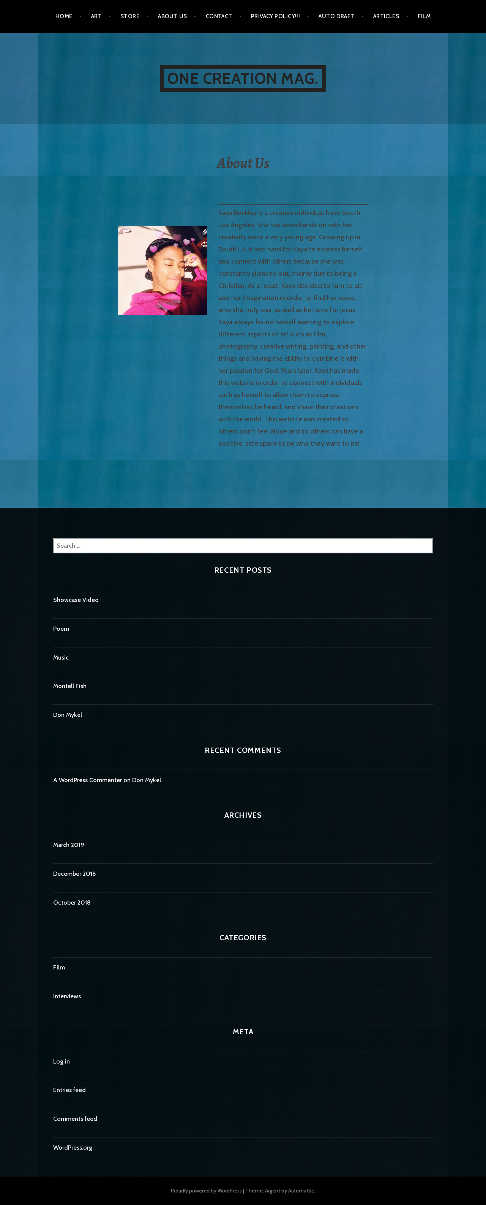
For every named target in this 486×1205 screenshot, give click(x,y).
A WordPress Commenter (87, 780)
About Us (172, 16)
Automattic (301, 1190)
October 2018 (72, 902)
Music (61, 657)
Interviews (67, 996)
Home (64, 16)
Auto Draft (337, 16)
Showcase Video (76, 599)
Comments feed (75, 1118)
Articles (386, 16)
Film (424, 16)
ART (96, 16)
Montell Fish (70, 686)
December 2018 (74, 873)
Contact (219, 16)
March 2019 (68, 844)
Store (129, 16)
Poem (61, 628)
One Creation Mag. (243, 78)
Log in (61, 1061)
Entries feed (69, 1089)
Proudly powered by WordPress (206, 1190)
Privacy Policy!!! (275, 16)
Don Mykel (67, 714)
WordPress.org (72, 1147)
